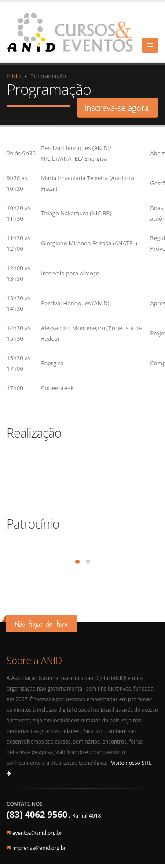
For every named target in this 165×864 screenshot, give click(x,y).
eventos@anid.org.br (37, 832)
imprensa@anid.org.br (39, 847)
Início (14, 76)
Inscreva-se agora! (117, 107)
